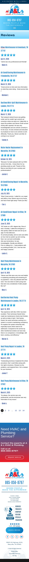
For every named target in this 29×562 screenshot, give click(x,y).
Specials (18, 517)
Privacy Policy (14, 551)
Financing (18, 520)
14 (23, 410)
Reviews (17, 514)
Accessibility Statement (14, 553)
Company (18, 512)
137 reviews (16, 526)
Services (18, 506)
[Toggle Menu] (14, 28)
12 (16, 410)
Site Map (14, 555)
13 (20, 410)
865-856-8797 (14, 20)
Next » (2, 413)
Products (18, 509)
